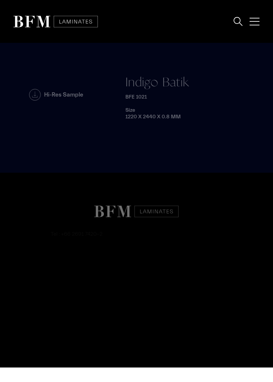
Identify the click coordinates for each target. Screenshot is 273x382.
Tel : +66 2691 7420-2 (77, 234)
